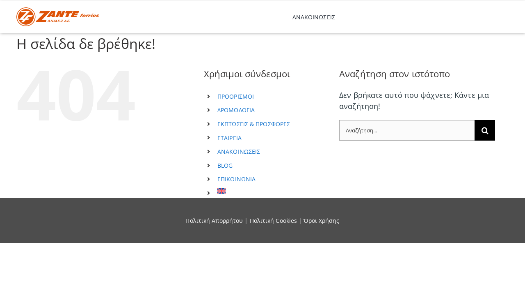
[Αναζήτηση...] (407, 130)
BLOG (225, 165)
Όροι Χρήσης (321, 220)
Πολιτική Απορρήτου (214, 220)
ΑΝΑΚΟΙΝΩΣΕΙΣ (238, 151)
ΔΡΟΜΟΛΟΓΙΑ (236, 110)
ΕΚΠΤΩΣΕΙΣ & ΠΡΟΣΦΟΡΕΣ (253, 124)
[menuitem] (272, 191)
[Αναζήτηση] (485, 130)
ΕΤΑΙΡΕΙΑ (229, 138)
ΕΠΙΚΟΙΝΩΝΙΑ (236, 179)
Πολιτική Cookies (273, 220)
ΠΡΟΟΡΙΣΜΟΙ (235, 96)
